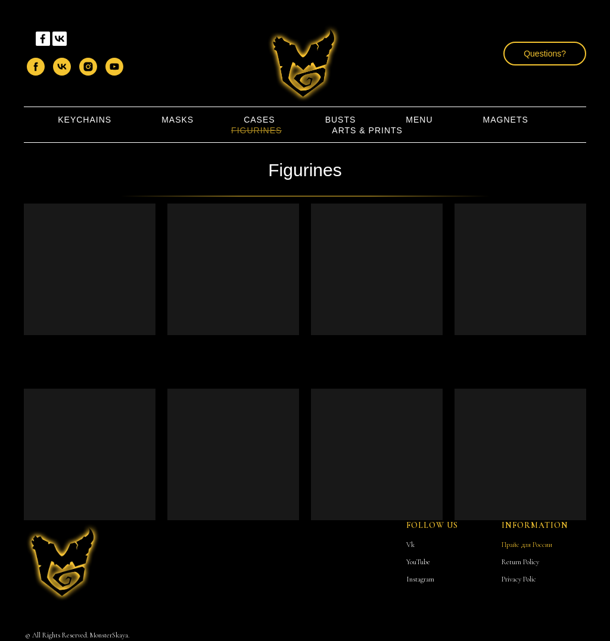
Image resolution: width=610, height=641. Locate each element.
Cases (259, 119)
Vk (410, 544)
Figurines (256, 130)
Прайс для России (527, 544)
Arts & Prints (367, 130)
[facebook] (36, 67)
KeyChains (84, 119)
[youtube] (114, 67)
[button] (544, 53)
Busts (340, 119)
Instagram (420, 579)
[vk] (62, 67)
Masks (177, 119)
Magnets (505, 119)
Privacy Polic (519, 579)
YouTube (418, 562)
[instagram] (88, 67)
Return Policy (520, 562)
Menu (419, 119)
